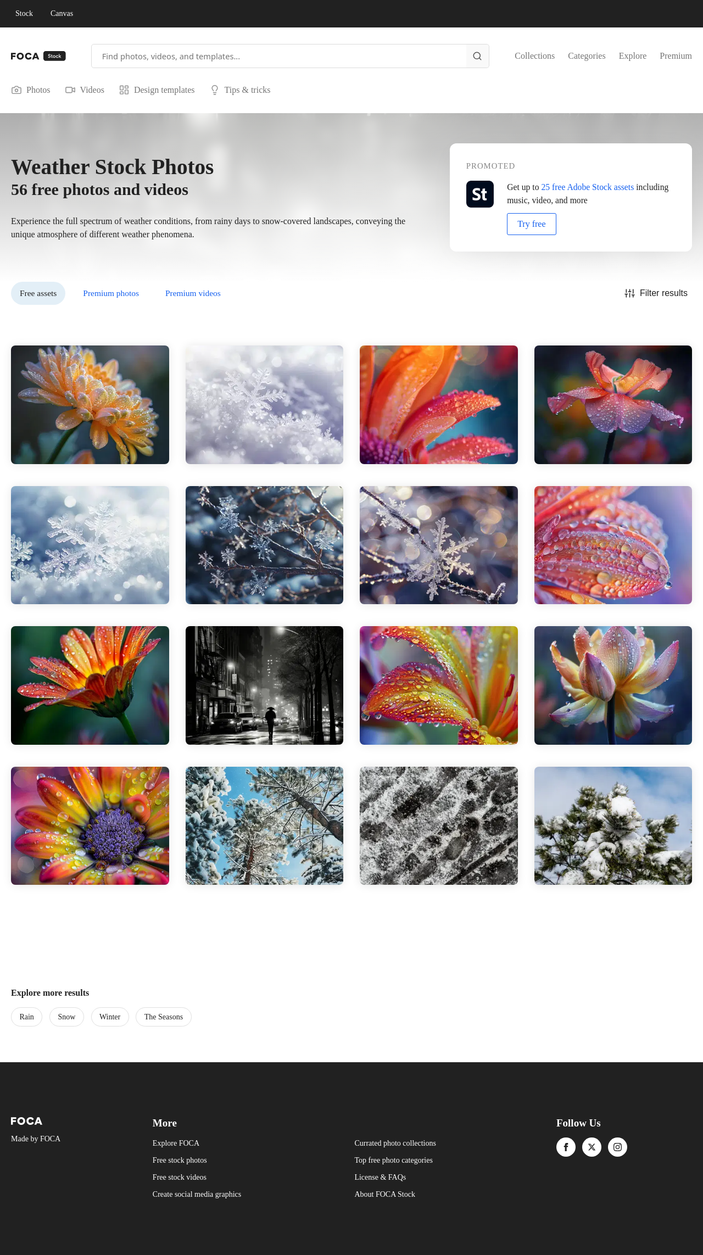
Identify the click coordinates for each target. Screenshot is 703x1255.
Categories (586, 56)
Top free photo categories (393, 1160)
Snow (66, 1017)
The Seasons (163, 1017)
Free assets (38, 293)
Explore (633, 56)
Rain (26, 1017)
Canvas (62, 13)
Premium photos (111, 293)
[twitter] (591, 1147)
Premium (676, 56)
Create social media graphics (197, 1194)
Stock (24, 13)
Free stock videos (180, 1177)
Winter (109, 1017)
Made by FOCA (35, 1139)
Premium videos (193, 293)
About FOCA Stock (384, 1194)
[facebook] (566, 1147)
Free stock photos (180, 1160)
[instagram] (617, 1147)
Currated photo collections (395, 1143)
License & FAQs (380, 1177)
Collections (535, 56)
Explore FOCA (176, 1143)
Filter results (656, 293)
